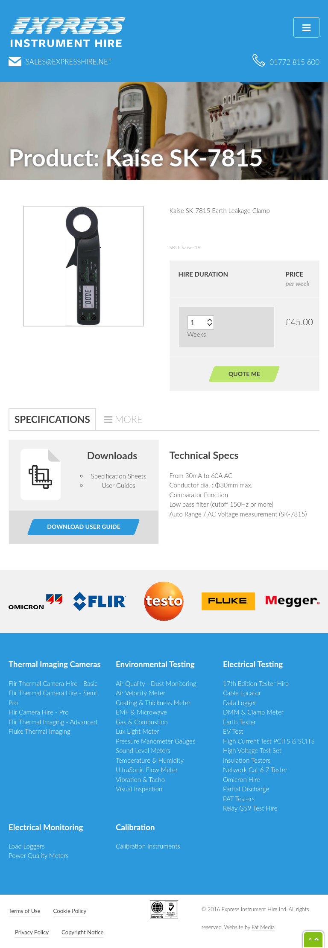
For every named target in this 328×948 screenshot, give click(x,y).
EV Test (233, 731)
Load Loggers (27, 846)
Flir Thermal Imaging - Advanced (53, 722)
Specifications (52, 419)
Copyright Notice (82, 932)
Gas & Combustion (142, 722)
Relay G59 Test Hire (250, 808)
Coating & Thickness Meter (153, 702)
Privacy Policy (32, 932)
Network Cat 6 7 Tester (255, 769)
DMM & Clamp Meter (253, 712)
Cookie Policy (70, 910)
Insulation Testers (247, 760)
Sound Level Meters (143, 750)
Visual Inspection (139, 789)
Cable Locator (242, 693)
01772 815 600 (285, 62)
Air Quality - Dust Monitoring (156, 683)
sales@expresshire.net (60, 61)
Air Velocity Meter (140, 693)
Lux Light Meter (137, 731)
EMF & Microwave (141, 712)
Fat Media (263, 927)
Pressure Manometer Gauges (155, 741)
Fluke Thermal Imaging (39, 731)
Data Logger (239, 702)
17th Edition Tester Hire (256, 683)
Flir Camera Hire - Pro (39, 712)
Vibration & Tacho (140, 779)
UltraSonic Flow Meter (147, 769)
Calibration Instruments (148, 846)
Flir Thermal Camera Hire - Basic (53, 683)
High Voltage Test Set (252, 750)
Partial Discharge (246, 789)
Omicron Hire (241, 779)
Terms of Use (25, 910)
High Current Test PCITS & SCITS (269, 741)
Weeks (196, 334)
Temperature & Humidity (150, 760)
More (129, 419)
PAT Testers (239, 798)
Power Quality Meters (39, 855)
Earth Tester (239, 722)
